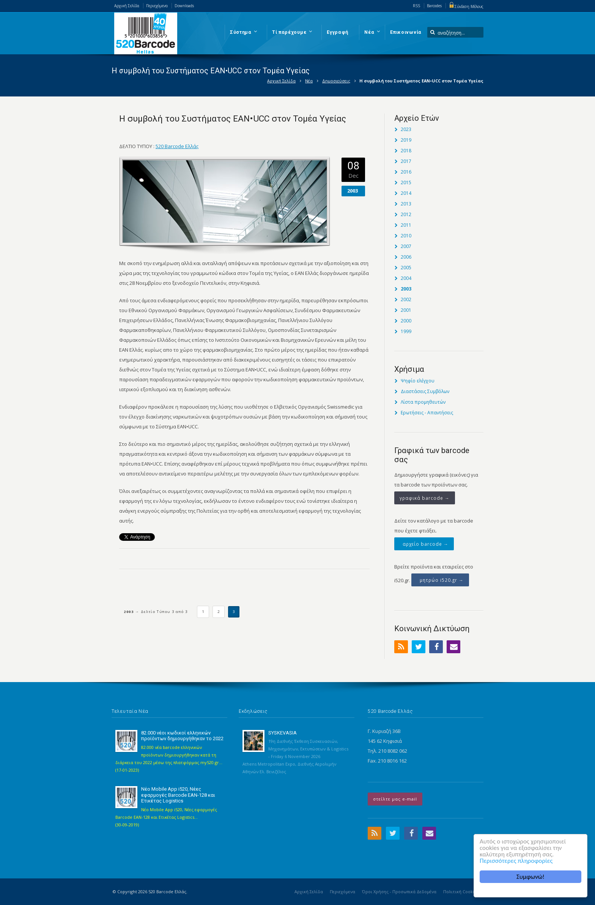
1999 (406, 331)
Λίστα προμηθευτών (423, 402)
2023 (406, 129)
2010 (406, 235)
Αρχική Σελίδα (126, 5)
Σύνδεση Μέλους (466, 6)
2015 (406, 182)
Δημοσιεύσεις (336, 81)
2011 (406, 225)
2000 (406, 320)
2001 (406, 310)
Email (453, 646)
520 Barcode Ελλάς (177, 146)
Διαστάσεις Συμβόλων (425, 391)
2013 (406, 204)
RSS (416, 5)
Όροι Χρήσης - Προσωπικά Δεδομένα (399, 891)
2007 (406, 246)
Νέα (309, 81)
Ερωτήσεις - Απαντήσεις (427, 412)
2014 (406, 193)
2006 (406, 257)
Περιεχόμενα (157, 5)
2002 (406, 299)
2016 (406, 172)
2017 (406, 161)
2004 (406, 278)
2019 (406, 140)
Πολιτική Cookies (461, 891)
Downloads (184, 5)
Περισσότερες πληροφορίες (516, 861)
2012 (406, 214)
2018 (406, 150)
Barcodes (434, 5)
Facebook (436, 646)
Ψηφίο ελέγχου (417, 380)
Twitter (418, 646)
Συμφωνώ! (530, 877)
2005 (406, 267)
